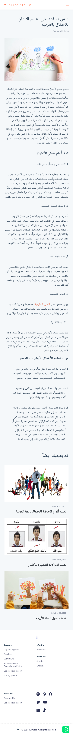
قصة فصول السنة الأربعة (51, 618)
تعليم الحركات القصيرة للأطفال (46, 565)
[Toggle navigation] (67, 4)
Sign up (15, 650)
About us (41, 650)
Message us (66, 729)
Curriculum (9, 659)
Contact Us (9, 698)
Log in (7, 650)
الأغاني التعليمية (43, 304)
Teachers (8, 654)
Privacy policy (10, 676)
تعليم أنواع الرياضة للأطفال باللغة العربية (41, 511)
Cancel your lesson (13, 671)
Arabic (39, 661)
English (40, 666)
